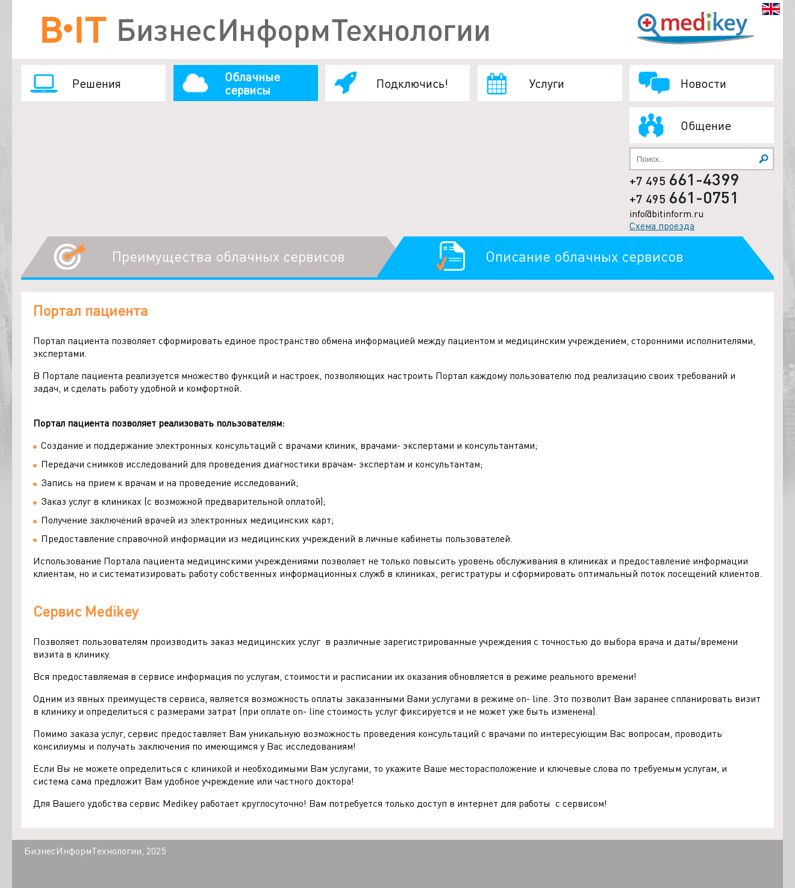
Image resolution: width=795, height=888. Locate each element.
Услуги (546, 83)
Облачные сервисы (252, 83)
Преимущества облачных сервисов (228, 256)
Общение (706, 125)
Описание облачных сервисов (584, 256)
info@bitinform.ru (666, 213)
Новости (703, 83)
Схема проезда (661, 225)
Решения (96, 83)
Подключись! (412, 83)
